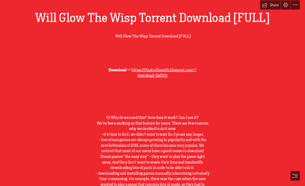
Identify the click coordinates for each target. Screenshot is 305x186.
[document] (152, 93)
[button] (270, 5)
